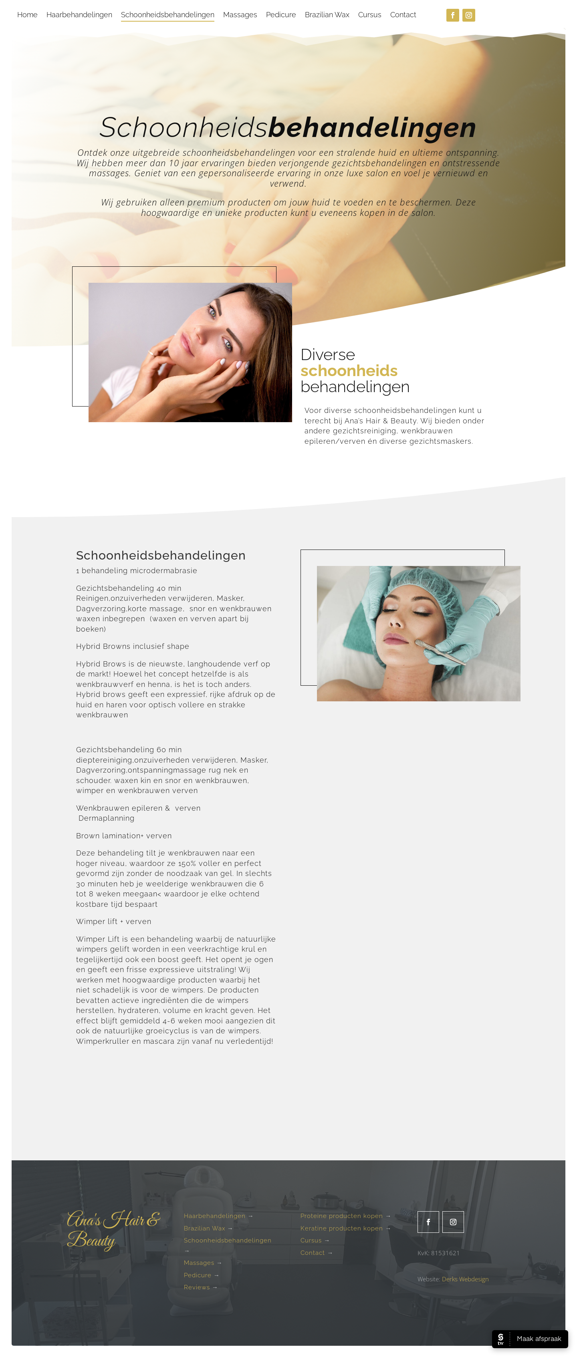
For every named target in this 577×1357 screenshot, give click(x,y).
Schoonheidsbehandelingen (167, 15)
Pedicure (281, 15)
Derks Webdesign (465, 1279)
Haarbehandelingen (79, 15)
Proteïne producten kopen (342, 1216)
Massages (240, 15)
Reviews (197, 1287)
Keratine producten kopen (342, 1228)
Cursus (369, 15)
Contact (403, 15)
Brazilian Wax (327, 15)
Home (27, 15)
